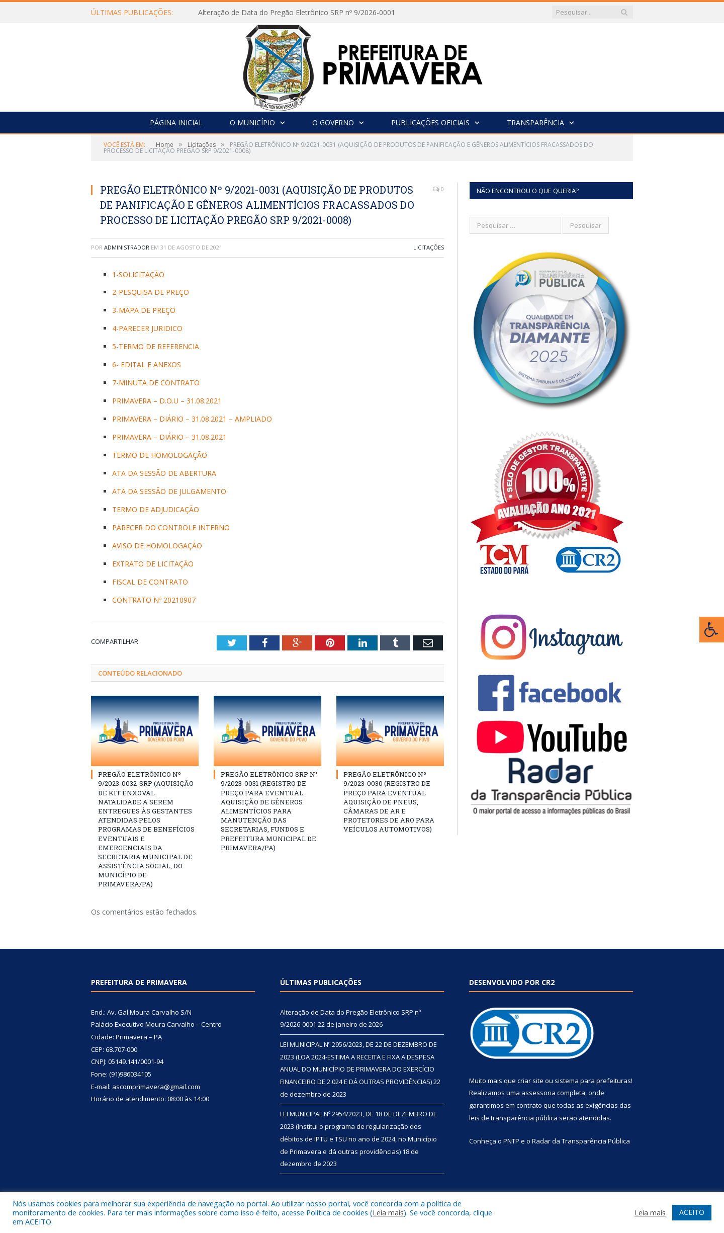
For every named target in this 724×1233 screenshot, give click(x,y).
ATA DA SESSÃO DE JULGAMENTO (169, 491)
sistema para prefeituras (593, 1080)
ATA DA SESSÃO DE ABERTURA (164, 473)
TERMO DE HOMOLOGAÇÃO (159, 455)
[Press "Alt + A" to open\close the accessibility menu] (711, 629)
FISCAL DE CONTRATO (150, 582)
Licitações (428, 247)
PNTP (511, 1140)
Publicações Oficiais (430, 122)
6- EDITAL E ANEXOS (146, 364)
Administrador (126, 247)
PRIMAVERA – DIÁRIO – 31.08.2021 (169, 437)
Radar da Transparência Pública (581, 1140)
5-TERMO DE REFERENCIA (155, 346)
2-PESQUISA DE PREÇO (150, 292)
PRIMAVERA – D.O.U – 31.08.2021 (167, 400)
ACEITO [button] (691, 1212)
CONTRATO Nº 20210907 (154, 600)
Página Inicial (176, 122)
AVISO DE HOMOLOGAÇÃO (157, 545)
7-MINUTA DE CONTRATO (156, 382)
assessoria (538, 1092)
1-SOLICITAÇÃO (138, 274)
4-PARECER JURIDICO (147, 328)
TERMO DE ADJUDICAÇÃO (155, 509)
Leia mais (388, 1212)
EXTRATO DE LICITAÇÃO (153, 563)
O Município (252, 122)
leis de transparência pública (513, 1117)
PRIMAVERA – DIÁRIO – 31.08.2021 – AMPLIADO (192, 419)
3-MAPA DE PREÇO (143, 310)
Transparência (535, 122)
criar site (530, 1080)
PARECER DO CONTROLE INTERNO (171, 527)
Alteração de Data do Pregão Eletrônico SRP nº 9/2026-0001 (296, 12)
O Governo (333, 122)
